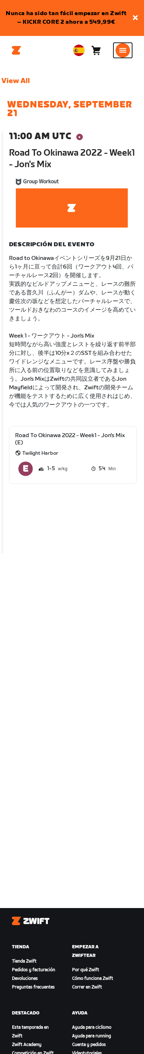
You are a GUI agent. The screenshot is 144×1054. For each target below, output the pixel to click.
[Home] (16, 50)
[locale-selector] (79, 50)
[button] (135, 18)
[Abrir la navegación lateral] (122, 50)
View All (15, 81)
